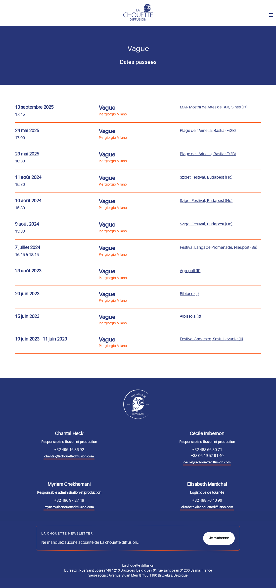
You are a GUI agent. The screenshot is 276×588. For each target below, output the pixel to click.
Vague (107, 107)
